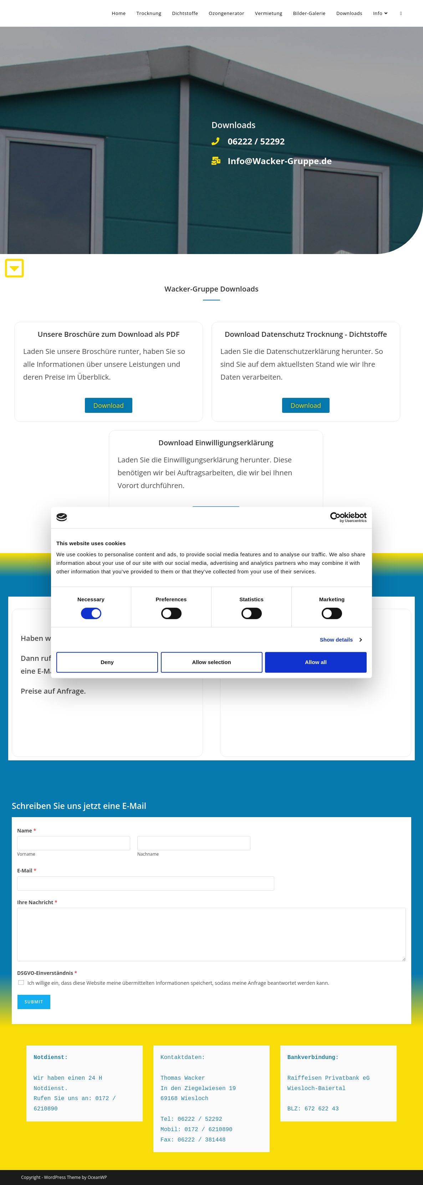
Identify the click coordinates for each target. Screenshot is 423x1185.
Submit (34, 1002)
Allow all (316, 662)
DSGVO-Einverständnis (47, 972)
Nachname (148, 854)
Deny (107, 662)
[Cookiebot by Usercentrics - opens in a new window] (335, 517)
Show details (336, 640)
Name (26, 830)
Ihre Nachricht (37, 902)
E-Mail (26, 870)
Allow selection (211, 662)
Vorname (26, 854)
